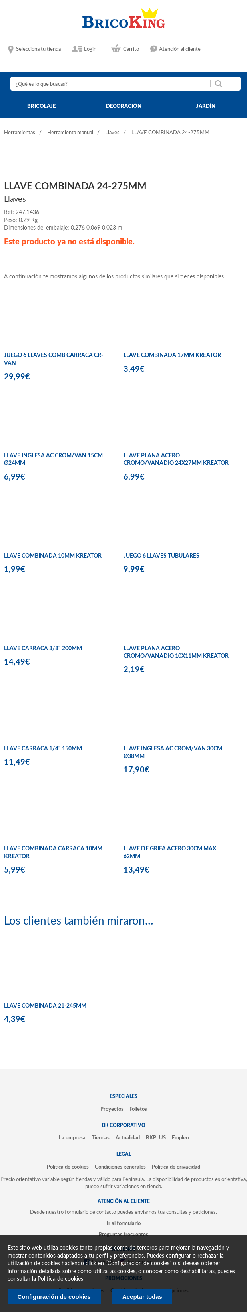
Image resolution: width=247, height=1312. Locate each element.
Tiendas (101, 1137)
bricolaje (41, 106)
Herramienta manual (70, 132)
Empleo (180, 1137)
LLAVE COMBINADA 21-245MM (45, 1006)
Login (90, 49)
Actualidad (128, 1137)
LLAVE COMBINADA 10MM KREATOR (53, 556)
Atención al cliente (180, 49)
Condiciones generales (120, 1167)
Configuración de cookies (54, 1296)
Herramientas (19, 132)
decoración (123, 106)
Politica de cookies (60, 1279)
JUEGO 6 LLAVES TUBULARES (161, 556)
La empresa (72, 1137)
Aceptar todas (142, 1296)
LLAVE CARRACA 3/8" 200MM (43, 648)
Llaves (112, 132)
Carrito (131, 49)
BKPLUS (156, 1137)
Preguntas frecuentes (123, 1234)
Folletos (138, 1109)
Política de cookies (68, 1167)
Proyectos (112, 1109)
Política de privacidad (176, 1167)
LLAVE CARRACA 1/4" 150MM (43, 749)
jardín (205, 106)
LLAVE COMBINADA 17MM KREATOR (172, 355)
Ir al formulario (124, 1223)
